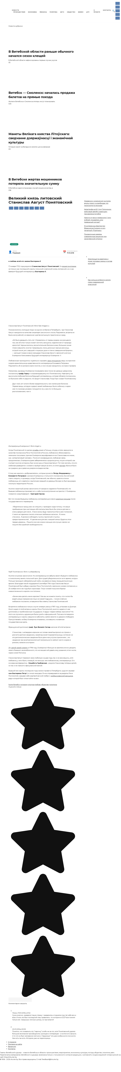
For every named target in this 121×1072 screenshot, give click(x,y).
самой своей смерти (19, 648)
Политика (53, 12)
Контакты (107, 10)
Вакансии (12, 1046)
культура (30, 685)
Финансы (43, 12)
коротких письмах (63, 499)
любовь (38, 685)
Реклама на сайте (15, 1044)
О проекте (12, 1042)
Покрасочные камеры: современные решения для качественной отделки (95, 236)
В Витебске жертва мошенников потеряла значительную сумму (35, 181)
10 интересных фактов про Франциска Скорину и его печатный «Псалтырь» (94, 228)
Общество (71, 12)
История (14, 244)
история (23, 685)
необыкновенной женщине (62, 676)
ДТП (87, 12)
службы (36, 450)
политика (53, 685)
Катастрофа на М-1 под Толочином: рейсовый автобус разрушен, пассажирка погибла (97, 211)
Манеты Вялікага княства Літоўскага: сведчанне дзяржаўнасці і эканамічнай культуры (41, 138)
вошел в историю (69, 266)
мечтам (62, 466)
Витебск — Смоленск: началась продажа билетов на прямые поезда (42, 95)
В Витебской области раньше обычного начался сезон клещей (41, 54)
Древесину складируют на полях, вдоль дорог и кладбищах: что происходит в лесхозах (97, 203)
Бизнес (80, 12)
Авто (62, 12)
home (11, 685)
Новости (15, 10)
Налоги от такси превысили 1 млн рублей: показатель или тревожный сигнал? (97, 220)
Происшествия (19, 12)
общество (45, 685)
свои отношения (54, 361)
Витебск (16, 685)
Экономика (32, 12)
